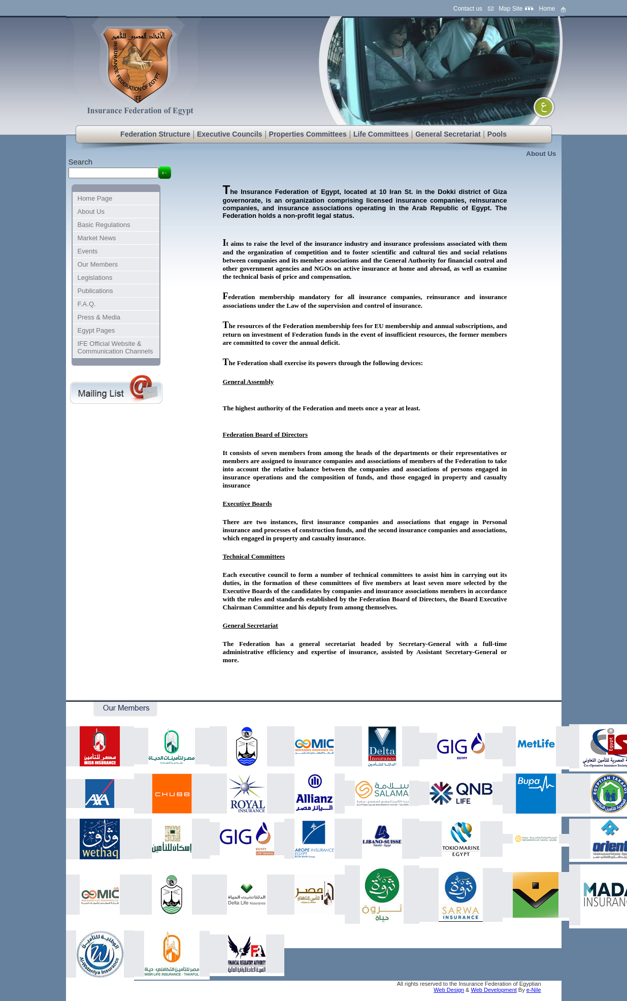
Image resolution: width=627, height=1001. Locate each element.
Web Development (494, 990)
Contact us (467, 8)
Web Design (449, 990)
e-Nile (533, 990)
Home (547, 8)
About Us (541, 153)
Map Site (510, 8)
